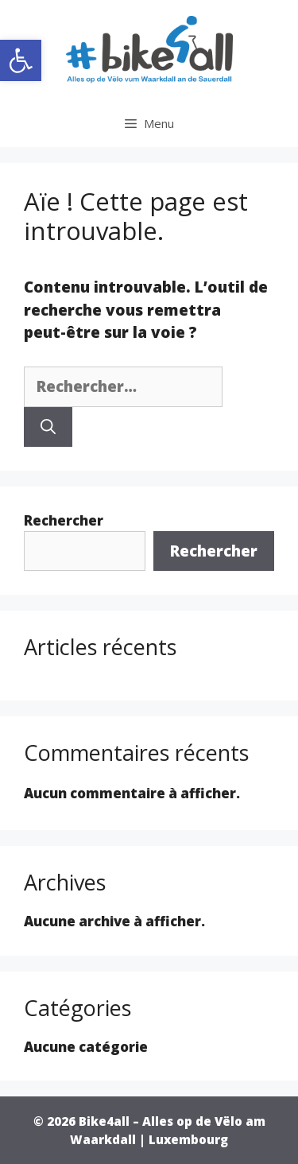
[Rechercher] (48, 427)
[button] (20, 60)
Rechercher (63, 520)
